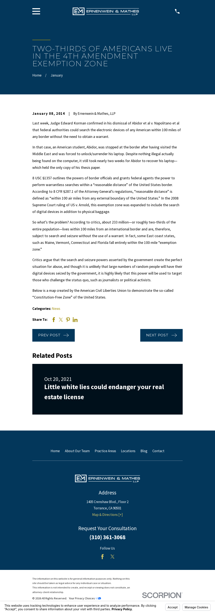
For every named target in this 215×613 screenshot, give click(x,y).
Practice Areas (105, 451)
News (56, 308)
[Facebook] (102, 556)
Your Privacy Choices (85, 598)
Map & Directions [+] (107, 514)
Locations (128, 451)
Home (55, 451)
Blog (143, 451)
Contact (158, 451)
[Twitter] (112, 556)
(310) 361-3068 (107, 537)
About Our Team (77, 451)
